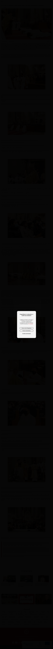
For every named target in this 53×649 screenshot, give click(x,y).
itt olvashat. (30, 323)
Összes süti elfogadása (26, 328)
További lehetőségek (26, 333)
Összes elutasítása (26, 330)
